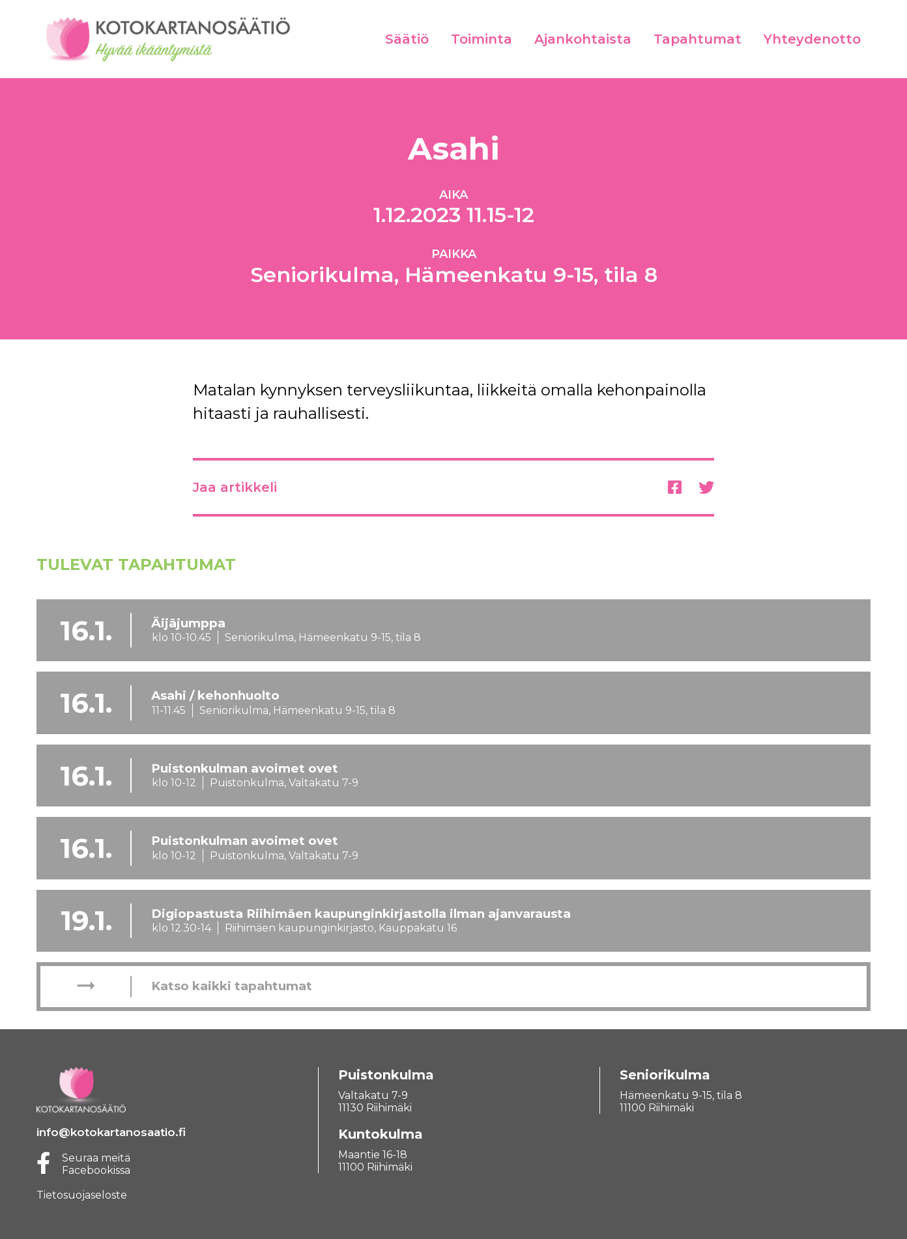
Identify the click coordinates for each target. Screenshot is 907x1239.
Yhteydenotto (812, 39)
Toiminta (481, 39)
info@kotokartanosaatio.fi (111, 1132)
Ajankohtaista (582, 39)
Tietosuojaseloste (81, 1195)
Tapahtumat (697, 39)
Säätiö (407, 39)
